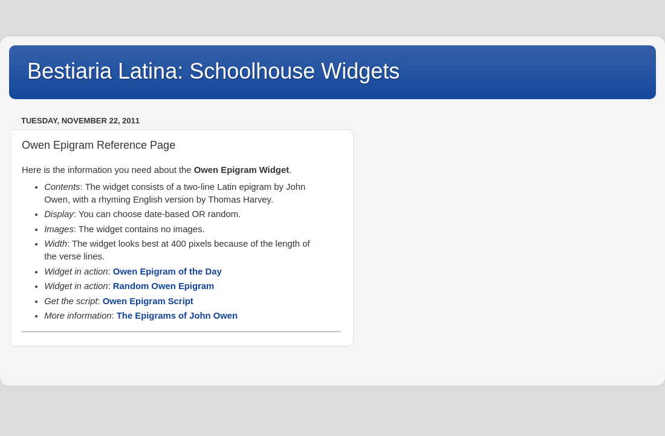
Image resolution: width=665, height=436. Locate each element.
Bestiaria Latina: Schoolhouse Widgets (213, 71)
